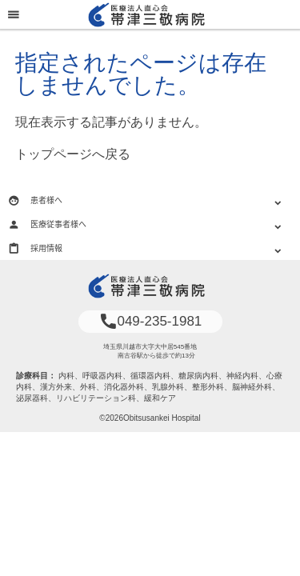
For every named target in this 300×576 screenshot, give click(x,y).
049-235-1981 (150, 321)
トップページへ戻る (72, 154)
